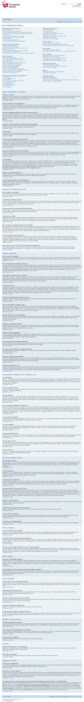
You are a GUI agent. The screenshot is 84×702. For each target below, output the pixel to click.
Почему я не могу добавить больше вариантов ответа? (14, 62)
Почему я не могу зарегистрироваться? (10, 39)
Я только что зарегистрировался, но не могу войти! (13, 36)
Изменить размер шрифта (80, 19)
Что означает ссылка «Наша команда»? (51, 38)
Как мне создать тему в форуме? (9, 57)
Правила (60, 21)
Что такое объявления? (7, 83)
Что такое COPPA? (6, 38)
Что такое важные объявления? (9, 81)
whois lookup (10, 684)
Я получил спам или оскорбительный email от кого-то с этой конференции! (58, 45)
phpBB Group (44, 665)
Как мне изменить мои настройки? (9, 45)
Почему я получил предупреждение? (10, 67)
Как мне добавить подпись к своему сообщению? (12, 59)
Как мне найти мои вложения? (49, 72)
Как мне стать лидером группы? (49, 34)
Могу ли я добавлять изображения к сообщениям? (13, 80)
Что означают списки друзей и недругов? (51, 49)
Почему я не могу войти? (7, 29)
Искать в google (77, 5)
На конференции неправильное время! (10, 46)
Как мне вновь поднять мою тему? (9, 72)
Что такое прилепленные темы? (9, 84)
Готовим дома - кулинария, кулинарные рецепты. (12, 699)
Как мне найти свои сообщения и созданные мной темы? (55, 60)
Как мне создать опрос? (7, 61)
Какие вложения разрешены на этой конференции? (53, 71)
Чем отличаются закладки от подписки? (51, 64)
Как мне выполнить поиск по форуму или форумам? (54, 55)
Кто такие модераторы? (48, 31)
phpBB (8, 700)
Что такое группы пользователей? (50, 32)
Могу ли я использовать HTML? (9, 78)
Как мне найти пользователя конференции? (52, 59)
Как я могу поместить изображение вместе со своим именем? (15, 50)
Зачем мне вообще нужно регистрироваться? (11, 31)
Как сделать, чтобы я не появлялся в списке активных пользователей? (17, 33)
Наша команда (52, 696)
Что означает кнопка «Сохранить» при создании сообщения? (15, 70)
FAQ (64, 21)
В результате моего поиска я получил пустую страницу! (54, 57)
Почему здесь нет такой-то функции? (50, 78)
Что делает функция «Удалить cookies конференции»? (13, 41)
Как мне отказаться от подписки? (50, 67)
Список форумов (7, 19)
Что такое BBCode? (6, 76)
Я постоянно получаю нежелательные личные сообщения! (55, 44)
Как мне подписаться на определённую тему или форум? (55, 66)
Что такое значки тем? (7, 87)
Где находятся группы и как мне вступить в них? (53, 33)
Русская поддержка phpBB (7, 701)
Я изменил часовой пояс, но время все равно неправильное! (15, 48)
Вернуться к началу (8, 100)
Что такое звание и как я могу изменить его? (11, 51)
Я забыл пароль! (5, 34)
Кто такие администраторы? (49, 29)
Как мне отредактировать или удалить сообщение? (13, 58)
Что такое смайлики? (6, 79)
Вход (80, 21)
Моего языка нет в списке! (7, 49)
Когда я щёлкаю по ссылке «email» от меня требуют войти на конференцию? (18, 53)
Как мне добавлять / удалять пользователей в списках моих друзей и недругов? (59, 51)
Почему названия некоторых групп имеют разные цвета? (55, 36)
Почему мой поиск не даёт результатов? (51, 56)
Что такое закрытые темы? (8, 85)
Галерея (69, 21)
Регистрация (75, 21)
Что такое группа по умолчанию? (50, 37)
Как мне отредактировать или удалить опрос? (12, 63)
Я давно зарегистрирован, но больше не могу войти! (13, 37)
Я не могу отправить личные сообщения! (51, 42)
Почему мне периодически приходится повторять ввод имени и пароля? (17, 32)
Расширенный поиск (76, 6)
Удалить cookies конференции (62, 696)
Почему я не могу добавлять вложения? (10, 66)
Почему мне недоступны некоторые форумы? (12, 65)
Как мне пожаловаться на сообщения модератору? (13, 68)
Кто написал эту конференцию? (49, 77)
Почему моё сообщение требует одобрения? (11, 71)
